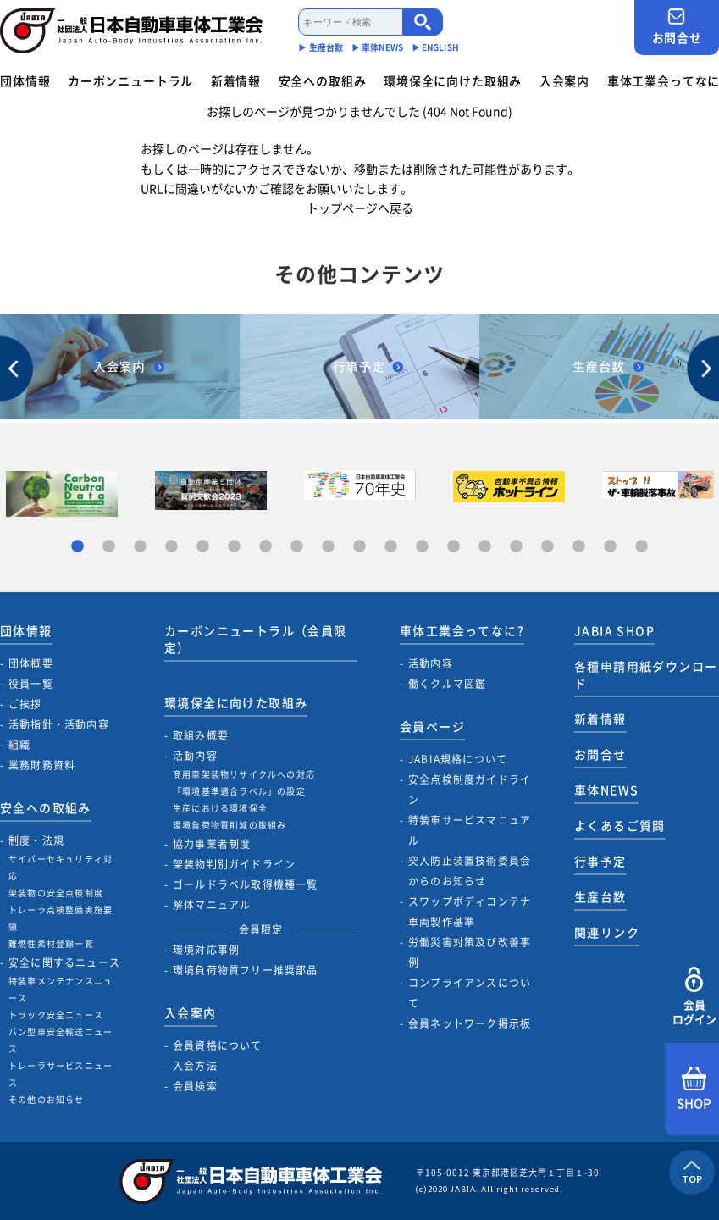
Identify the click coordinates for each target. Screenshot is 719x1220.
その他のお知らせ (46, 1099)
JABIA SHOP (614, 630)
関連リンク (606, 931)
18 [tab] (610, 547)
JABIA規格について (457, 759)
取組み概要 (201, 735)
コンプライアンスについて (469, 993)
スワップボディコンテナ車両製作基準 (469, 911)
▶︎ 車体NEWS (377, 47)
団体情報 (25, 80)
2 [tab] (109, 547)
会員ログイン (694, 997)
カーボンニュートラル (130, 80)
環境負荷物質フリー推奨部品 (245, 970)
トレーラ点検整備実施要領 (60, 918)
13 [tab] (453, 547)
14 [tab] (485, 547)
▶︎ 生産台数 (320, 47)
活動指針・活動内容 (58, 724)
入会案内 (564, 80)
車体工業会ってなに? (462, 630)
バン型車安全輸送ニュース (60, 1040)
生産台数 (600, 896)
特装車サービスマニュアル (469, 830)
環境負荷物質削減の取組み (229, 824)
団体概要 (30, 663)
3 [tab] (140, 547)
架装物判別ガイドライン (234, 864)
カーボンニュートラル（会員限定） (255, 639)
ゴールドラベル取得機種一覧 (245, 884)
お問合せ (676, 27)
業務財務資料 (41, 765)
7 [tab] (265, 547)
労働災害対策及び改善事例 (469, 952)
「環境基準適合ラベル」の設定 (239, 791)
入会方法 (195, 1065)
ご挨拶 (25, 704)
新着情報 (236, 80)
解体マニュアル (212, 904)
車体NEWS (606, 789)
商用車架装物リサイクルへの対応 (244, 774)
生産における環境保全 (220, 807)
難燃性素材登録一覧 (51, 943)
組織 (19, 744)
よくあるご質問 (620, 825)
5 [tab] (203, 547)
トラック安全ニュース (55, 1014)
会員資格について (218, 1045)
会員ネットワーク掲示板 (469, 1023)
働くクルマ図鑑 (447, 683)
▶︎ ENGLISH (435, 47)
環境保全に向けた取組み (453, 80)
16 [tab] (547, 547)
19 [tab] (641, 547)
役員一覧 (30, 683)
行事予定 (600, 860)
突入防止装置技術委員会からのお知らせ (469, 871)
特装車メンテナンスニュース (60, 989)
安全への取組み (323, 80)
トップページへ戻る (360, 207)
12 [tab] (422, 547)
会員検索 (195, 1086)
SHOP (694, 1089)
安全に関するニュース (64, 962)
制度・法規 (36, 840)
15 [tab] (516, 547)
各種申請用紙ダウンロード (645, 674)
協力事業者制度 (212, 843)
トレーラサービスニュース (60, 1074)
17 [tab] (579, 547)
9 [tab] (328, 547)
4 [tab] (171, 547)
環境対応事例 (206, 949)
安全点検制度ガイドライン (469, 789)
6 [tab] (234, 547)
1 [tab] (77, 547)
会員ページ (432, 726)
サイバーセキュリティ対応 (60, 867)
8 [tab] (297, 547)
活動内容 (195, 755)
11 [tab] (391, 547)
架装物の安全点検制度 (55, 892)
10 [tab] (359, 547)
